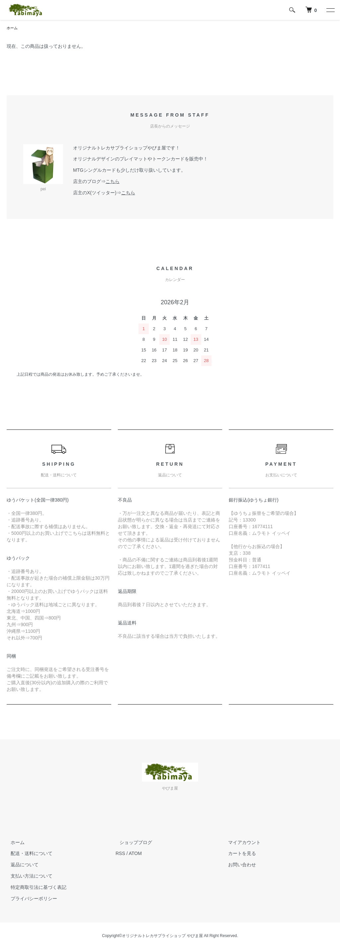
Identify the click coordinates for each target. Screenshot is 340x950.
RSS (120, 854)
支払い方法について (27, 876)
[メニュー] (330, 10)
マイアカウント (240, 843)
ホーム (13, 28)
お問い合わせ (238, 865)
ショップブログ (132, 843)
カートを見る (238, 854)
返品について (21, 865)
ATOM (135, 854)
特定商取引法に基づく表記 (34, 888)
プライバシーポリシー (30, 899)
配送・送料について (27, 854)
